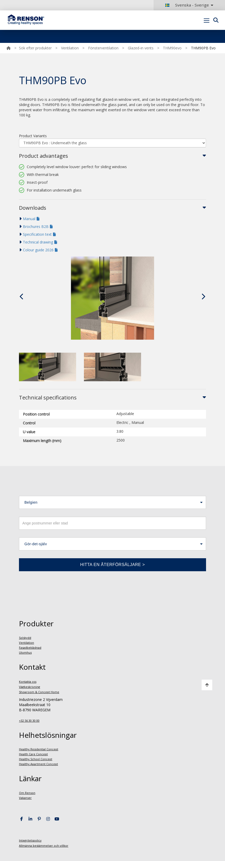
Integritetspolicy (30, 840)
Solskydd (25, 638)
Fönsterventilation (103, 47)
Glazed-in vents (141, 47)
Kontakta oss (27, 681)
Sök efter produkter (35, 47)
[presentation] (22, 296)
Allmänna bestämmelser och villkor (43, 845)
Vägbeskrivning (29, 687)
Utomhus (25, 652)
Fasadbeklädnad (30, 647)
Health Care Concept (33, 754)
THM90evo (172, 47)
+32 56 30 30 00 (29, 720)
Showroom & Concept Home (39, 692)
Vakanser (25, 798)
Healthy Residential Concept (38, 749)
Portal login (212, 32)
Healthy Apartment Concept (38, 764)
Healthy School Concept (35, 759)
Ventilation (70, 47)
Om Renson (27, 793)
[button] (112, 502)
